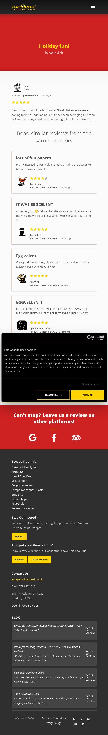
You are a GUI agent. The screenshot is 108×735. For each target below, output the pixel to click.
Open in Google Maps (25, 605)
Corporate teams (22, 485)
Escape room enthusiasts (27, 490)
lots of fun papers (33, 158)
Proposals (18, 503)
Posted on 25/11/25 (91, 698)
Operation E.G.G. (30, 95)
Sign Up (19, 536)
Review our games (23, 508)
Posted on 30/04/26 (91, 630)
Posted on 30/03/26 (91, 653)
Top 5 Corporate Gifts (26, 694)
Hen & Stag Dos (21, 476)
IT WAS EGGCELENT (34, 204)
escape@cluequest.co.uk (27, 579)
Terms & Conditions (54, 718)
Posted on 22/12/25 (91, 677)
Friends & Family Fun (25, 467)
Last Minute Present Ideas (29, 673)
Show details (90, 384)
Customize (53, 394)
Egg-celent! (27, 255)
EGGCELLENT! (29, 302)
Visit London (19, 481)
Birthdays (18, 472)
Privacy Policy (52, 723)
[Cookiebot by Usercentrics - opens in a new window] (89, 337)
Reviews (19, 559)
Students (17, 494)
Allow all (87, 394)
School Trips (19, 499)
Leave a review (40, 559)
